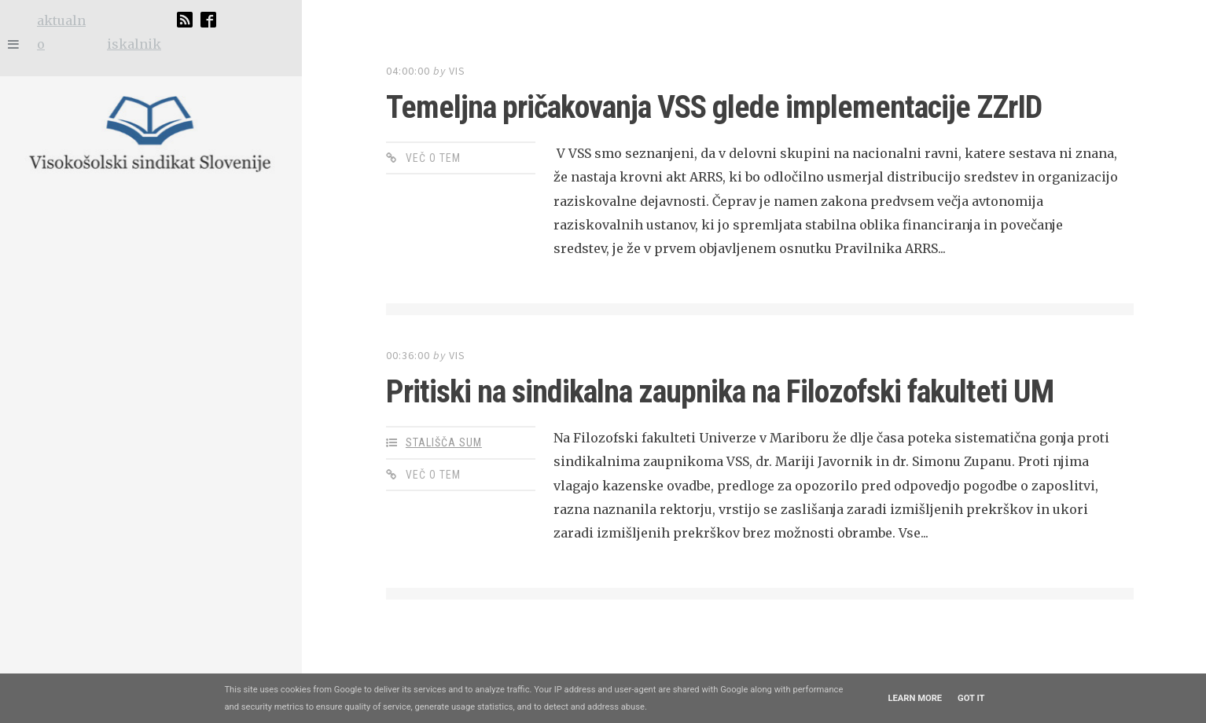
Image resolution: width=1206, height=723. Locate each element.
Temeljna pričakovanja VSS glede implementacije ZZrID (714, 107)
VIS (457, 71)
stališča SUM (444, 442)
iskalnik (134, 44)
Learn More (915, 698)
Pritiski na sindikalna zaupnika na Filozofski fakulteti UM (719, 391)
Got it (971, 698)
